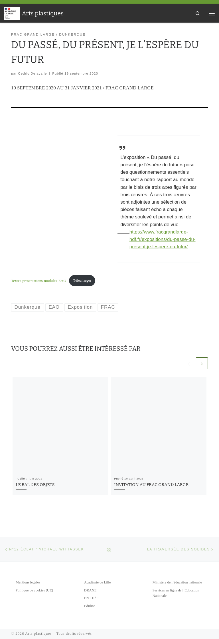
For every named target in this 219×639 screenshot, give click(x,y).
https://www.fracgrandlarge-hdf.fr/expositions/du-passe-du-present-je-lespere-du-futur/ (162, 239)
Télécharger (82, 280)
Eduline (89, 606)
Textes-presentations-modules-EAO (38, 280)
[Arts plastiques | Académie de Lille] (12, 13)
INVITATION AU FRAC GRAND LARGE (151, 484)
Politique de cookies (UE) (34, 590)
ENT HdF (91, 598)
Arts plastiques (38, 633)
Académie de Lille (97, 582)
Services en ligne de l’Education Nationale (176, 593)
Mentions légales (28, 582)
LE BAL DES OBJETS (35, 484)
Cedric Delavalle (32, 73)
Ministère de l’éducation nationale (177, 582)
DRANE (90, 590)
